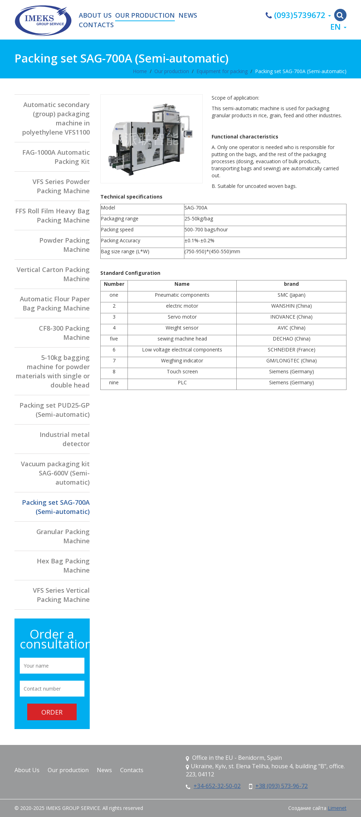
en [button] (338, 26)
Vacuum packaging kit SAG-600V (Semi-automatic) (55, 473)
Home (140, 71)
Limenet (337, 808)
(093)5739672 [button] (298, 15)
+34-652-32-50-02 (217, 786)
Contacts (96, 25)
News (187, 15)
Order (52, 712)
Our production (145, 15)
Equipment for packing (222, 71)
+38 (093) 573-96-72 (281, 786)
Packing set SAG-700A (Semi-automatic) (301, 71)
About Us (95, 15)
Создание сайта (307, 808)
